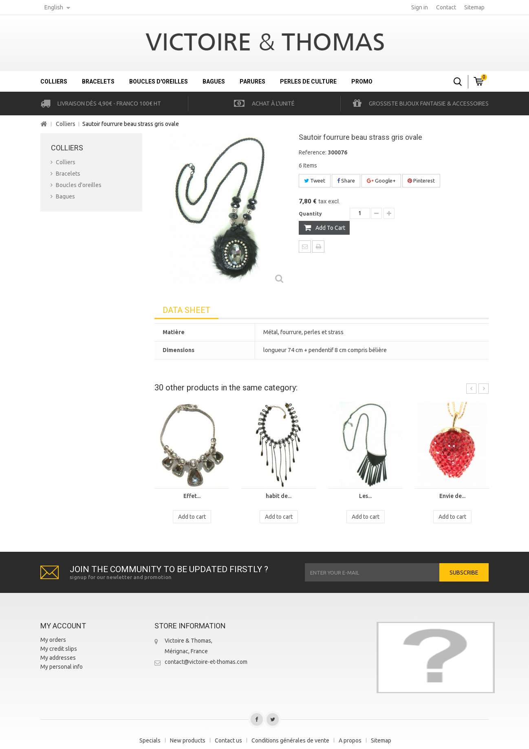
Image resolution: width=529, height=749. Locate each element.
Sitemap (381, 740)
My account (63, 625)
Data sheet (186, 310)
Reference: (312, 152)
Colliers (53, 81)
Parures (252, 81)
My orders (53, 640)
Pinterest (421, 180)
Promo (362, 81)
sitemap (474, 7)
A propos (350, 740)
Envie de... (452, 496)
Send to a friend (305, 246)
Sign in (419, 7)
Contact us (228, 740)
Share (346, 180)
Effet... (192, 496)
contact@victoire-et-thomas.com (206, 662)
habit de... (278, 496)
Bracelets (98, 81)
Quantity (310, 213)
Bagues (214, 81)
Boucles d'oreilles (158, 81)
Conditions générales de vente (290, 740)
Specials (150, 740)
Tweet (314, 180)
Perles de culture (308, 81)
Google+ (381, 180)
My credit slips (58, 648)
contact (446, 7)
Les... (365, 496)
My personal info (61, 666)
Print (318, 246)
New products (187, 740)
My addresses (58, 657)
